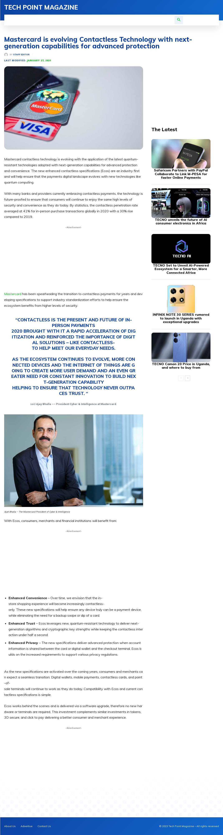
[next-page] (187, 378)
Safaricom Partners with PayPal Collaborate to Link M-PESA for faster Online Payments (181, 174)
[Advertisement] (73, 259)
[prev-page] (181, 378)
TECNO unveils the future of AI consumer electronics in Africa (181, 221)
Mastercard (13, 294)
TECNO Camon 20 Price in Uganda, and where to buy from (181, 366)
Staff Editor (21, 55)
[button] (179, 20)
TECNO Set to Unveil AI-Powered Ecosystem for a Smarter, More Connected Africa (181, 269)
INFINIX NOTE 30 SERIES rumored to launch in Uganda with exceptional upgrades (181, 318)
